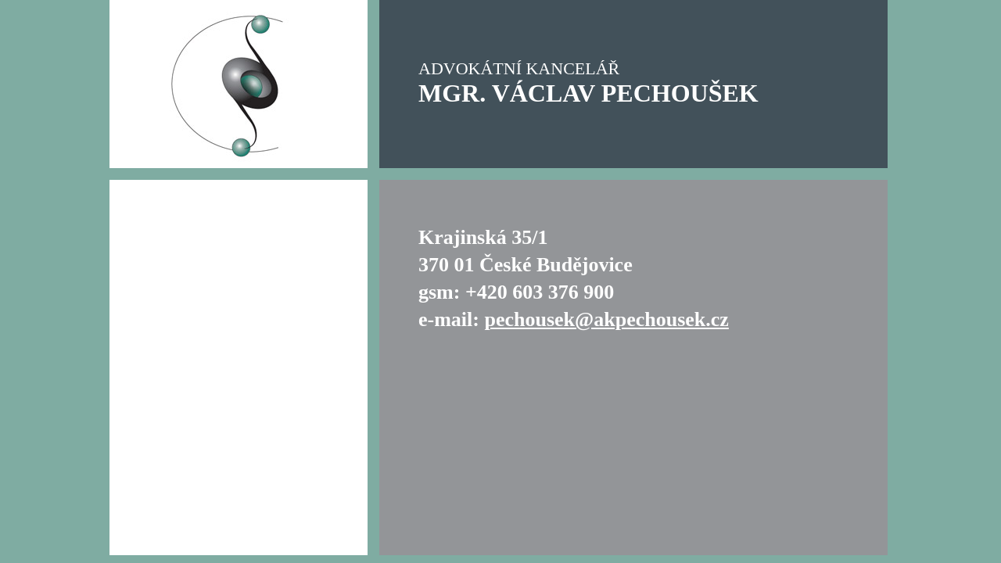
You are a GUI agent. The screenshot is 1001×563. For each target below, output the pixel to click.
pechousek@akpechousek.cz (606, 319)
